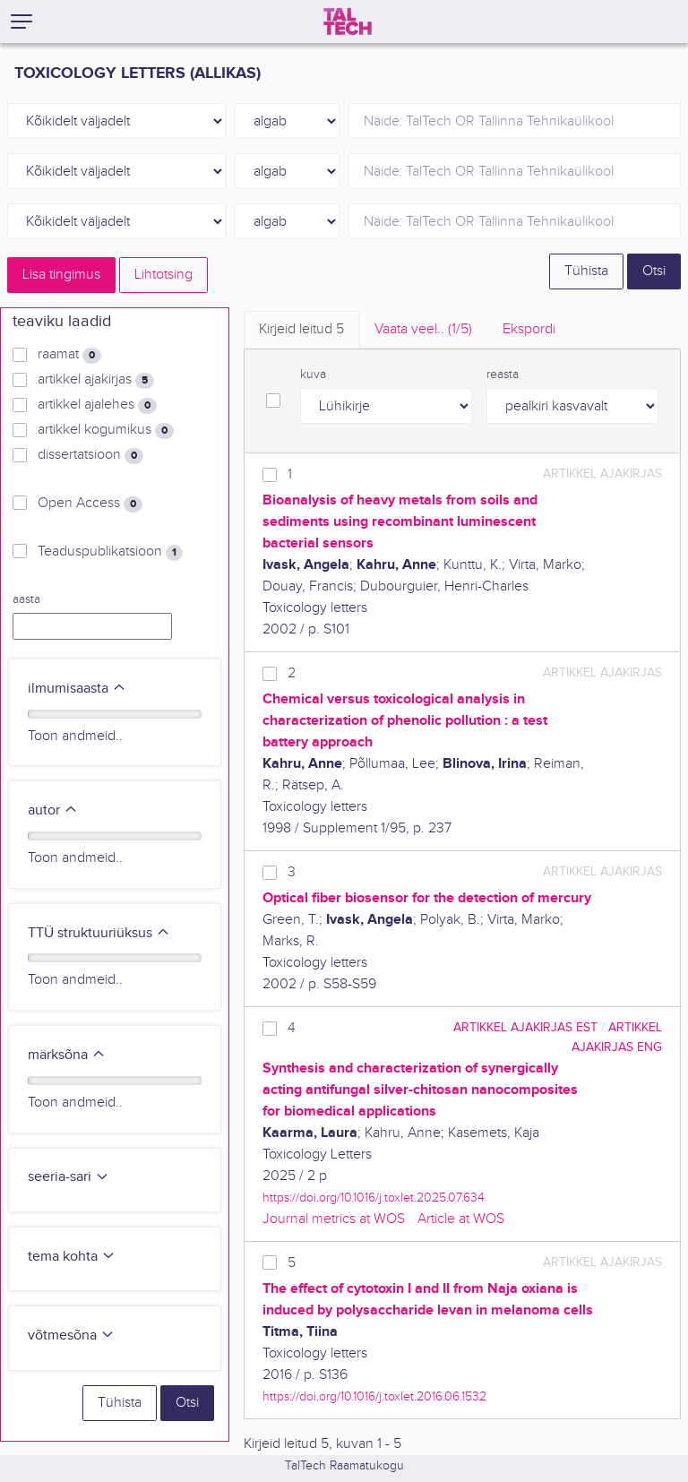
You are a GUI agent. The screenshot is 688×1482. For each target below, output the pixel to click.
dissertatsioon (90, 455)
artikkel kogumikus (106, 430)
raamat (69, 355)
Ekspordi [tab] (529, 329)
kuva (313, 374)
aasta (26, 599)
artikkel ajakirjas (96, 380)
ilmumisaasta (77, 688)
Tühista (586, 271)
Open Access (90, 504)
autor (53, 810)
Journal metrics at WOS (333, 1219)
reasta (502, 374)
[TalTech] (347, 21)
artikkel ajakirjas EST (525, 1027)
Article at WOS (460, 1219)
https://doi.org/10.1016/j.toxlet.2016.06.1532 (374, 1396)
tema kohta (72, 1256)
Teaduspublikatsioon (110, 552)
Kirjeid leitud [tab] (301, 329)
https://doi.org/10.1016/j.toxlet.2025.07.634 (373, 1197)
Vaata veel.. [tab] (423, 329)
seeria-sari (68, 1176)
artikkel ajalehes (97, 405)
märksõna (67, 1055)
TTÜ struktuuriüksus (99, 933)
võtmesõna (71, 1335)
